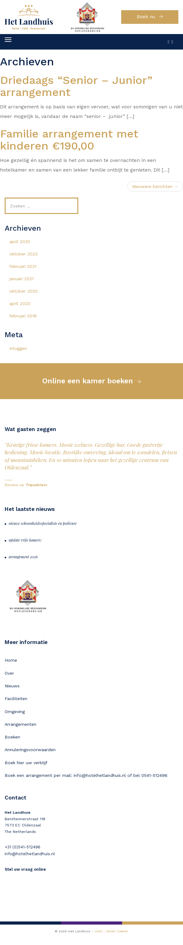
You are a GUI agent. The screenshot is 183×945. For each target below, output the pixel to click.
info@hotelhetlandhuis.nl (28, 862)
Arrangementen (20, 731)
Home (11, 665)
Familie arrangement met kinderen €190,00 (69, 143)
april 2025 (19, 244)
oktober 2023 (23, 257)
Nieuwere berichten (155, 189)
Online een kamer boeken (87, 385)
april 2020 (19, 306)
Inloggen (18, 351)
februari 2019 (23, 318)
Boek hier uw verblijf (26, 770)
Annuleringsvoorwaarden (30, 757)
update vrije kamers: (25, 544)
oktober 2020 (23, 294)
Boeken (12, 744)
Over (9, 678)
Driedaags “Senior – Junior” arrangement (76, 89)
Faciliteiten (16, 704)
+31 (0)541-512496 (21, 855)
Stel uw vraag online (25, 877)
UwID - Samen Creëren (111, 938)
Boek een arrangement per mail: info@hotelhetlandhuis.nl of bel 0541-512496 (86, 783)
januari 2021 (21, 281)
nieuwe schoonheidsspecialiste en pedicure (43, 528)
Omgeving (15, 717)
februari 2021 (22, 269)
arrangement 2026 (23, 561)
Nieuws (12, 691)
